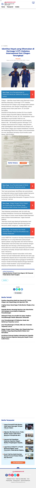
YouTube (19, 476)
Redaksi (30, 474)
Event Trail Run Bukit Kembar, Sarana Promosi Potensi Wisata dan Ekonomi (13, 455)
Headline (5, 280)
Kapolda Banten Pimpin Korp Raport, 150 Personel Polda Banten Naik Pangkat (18, 273)
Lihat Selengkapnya (18, 462)
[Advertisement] (18, 26)
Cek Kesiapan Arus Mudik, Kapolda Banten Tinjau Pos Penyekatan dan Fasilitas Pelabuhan (16, 231)
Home (3, 7)
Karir (28, 478)
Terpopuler (10, 7)
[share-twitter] (17, 289)
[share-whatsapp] (19, 289)
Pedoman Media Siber (21, 478)
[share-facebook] (14, 289)
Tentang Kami (16, 480)
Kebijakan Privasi (11, 478)
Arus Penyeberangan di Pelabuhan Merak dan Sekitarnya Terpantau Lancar (16, 94)
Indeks (17, 7)
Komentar (18, 293)
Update (23, 163)
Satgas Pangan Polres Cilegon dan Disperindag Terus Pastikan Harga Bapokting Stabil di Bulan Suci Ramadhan (15, 205)
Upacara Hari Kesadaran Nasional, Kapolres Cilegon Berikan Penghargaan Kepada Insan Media (13, 441)
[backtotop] (18, 468)
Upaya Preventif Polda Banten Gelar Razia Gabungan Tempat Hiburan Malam (13, 426)
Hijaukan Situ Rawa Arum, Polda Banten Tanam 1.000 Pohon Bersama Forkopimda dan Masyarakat (14, 433)
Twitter (16, 476)
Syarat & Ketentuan (25, 480)
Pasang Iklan (9, 480)
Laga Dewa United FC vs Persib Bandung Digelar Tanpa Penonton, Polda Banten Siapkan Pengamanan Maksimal (14, 448)
